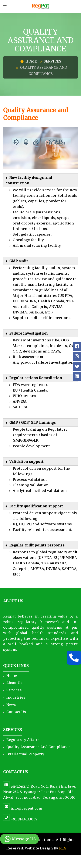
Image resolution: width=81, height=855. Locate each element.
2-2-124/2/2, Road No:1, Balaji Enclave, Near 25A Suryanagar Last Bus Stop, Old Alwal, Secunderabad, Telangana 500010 (39, 792)
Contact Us (16, 712)
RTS (62, 848)
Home (28, 61)
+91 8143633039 (20, 819)
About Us (14, 683)
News (11, 704)
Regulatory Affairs (23, 739)
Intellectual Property (25, 754)
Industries (15, 697)
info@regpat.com (22, 808)
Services (52, 61)
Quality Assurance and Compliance (38, 747)
